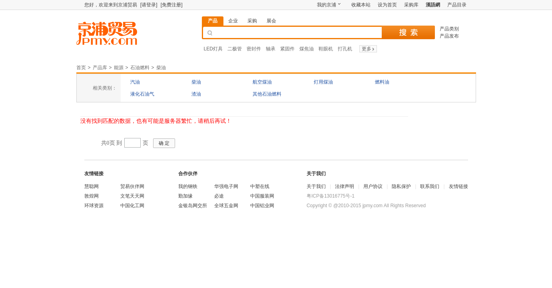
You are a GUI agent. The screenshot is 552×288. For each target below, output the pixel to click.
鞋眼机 (326, 49)
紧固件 (287, 49)
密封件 (254, 49)
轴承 (270, 49)
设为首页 (387, 5)
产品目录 (456, 5)
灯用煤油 (323, 82)
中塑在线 (259, 186)
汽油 (135, 82)
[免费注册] (172, 5)
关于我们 (316, 186)
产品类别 (449, 29)
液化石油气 (142, 94)
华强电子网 (226, 186)
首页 (81, 67)
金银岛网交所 (192, 205)
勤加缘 (185, 196)
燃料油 (382, 82)
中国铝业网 (262, 205)
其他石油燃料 (267, 94)
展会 (271, 21)
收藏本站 (361, 5)
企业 (233, 21)
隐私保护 (401, 186)
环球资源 (94, 205)
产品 (212, 21)
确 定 (164, 143)
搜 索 (408, 32)
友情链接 (458, 186)
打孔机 (345, 49)
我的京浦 (326, 5)
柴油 (161, 67)
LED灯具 (213, 49)
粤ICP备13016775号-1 (331, 196)
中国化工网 (132, 205)
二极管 (234, 49)
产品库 (100, 67)
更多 (369, 49)
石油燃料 (139, 67)
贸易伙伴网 (132, 186)
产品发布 (449, 36)
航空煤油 (262, 82)
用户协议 (373, 186)
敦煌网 (91, 196)
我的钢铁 (187, 186)
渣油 (196, 94)
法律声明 (344, 186)
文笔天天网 (132, 196)
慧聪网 (91, 186)
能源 (119, 67)
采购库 (411, 5)
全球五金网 (226, 205)
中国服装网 (262, 196)
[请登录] (148, 5)
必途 (219, 196)
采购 (252, 21)
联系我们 (429, 186)
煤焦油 (306, 49)
